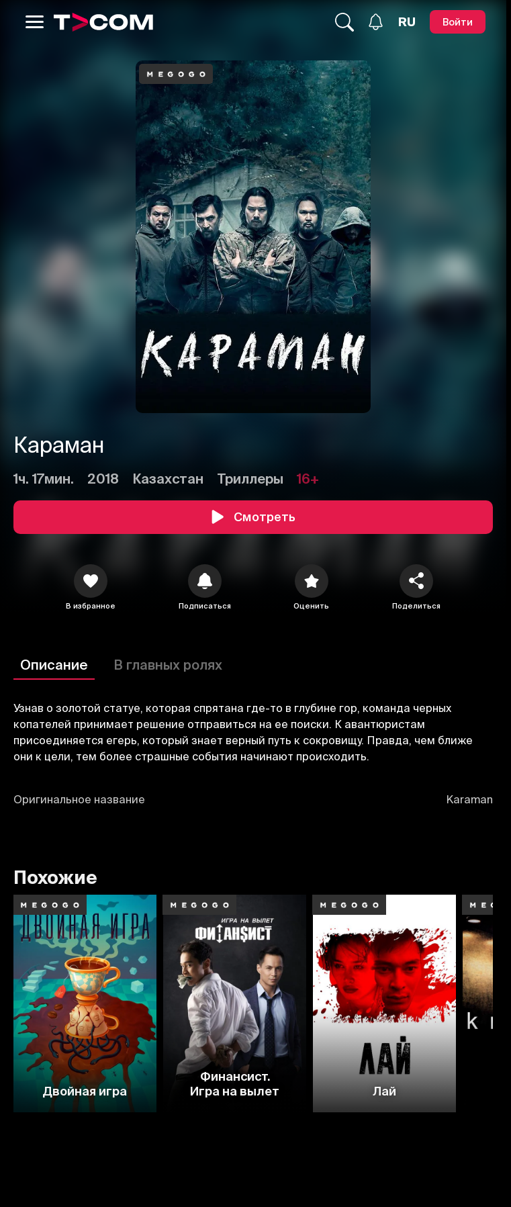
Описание (54, 664)
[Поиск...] (344, 22)
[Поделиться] (416, 581)
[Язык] (407, 22)
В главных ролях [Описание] (167, 664)
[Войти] (457, 22)
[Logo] (103, 22)
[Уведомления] (375, 21)
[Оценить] (311, 581)
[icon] (90, 581)
